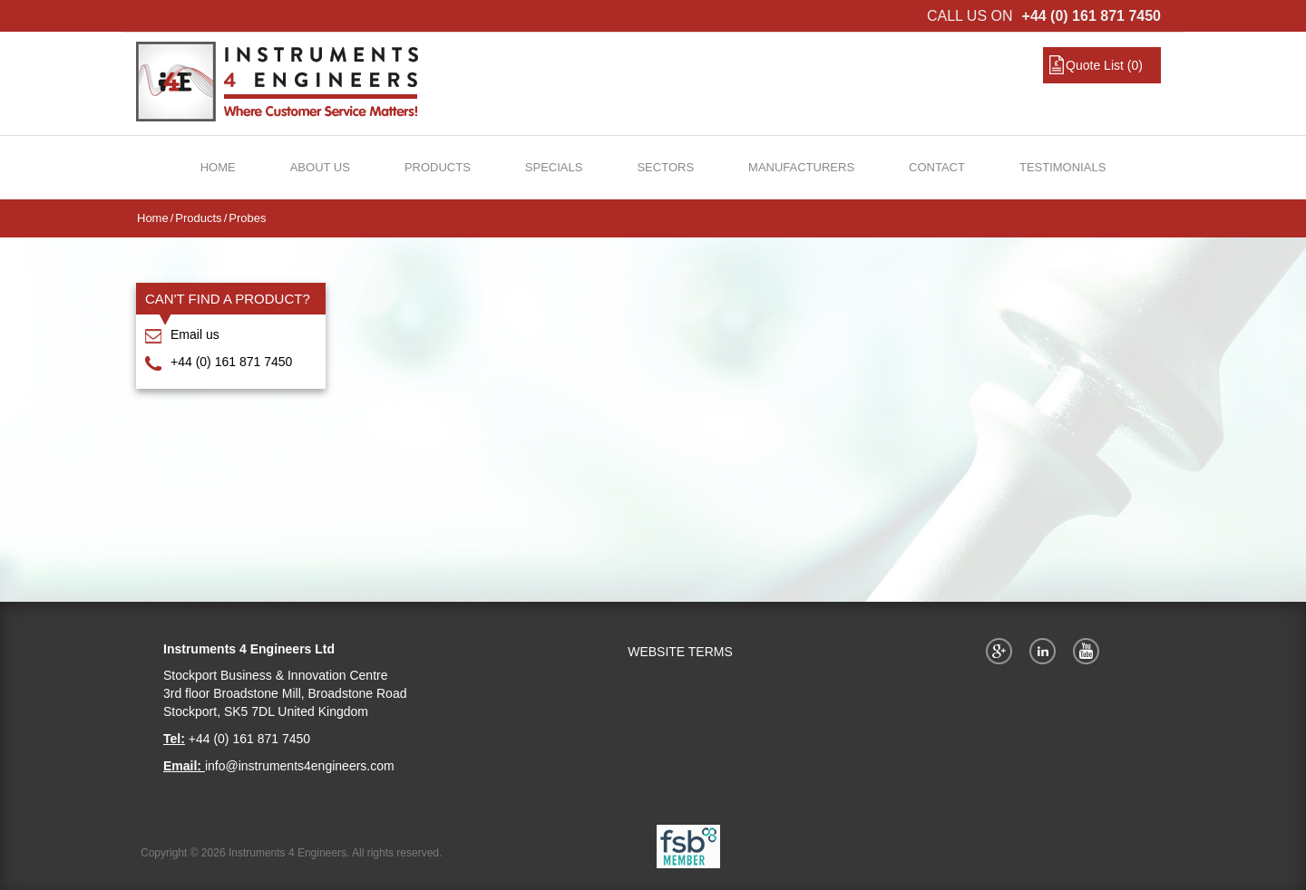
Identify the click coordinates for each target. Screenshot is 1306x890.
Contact (937, 167)
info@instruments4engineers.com (300, 766)
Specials (554, 167)
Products (437, 167)
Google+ (1002, 651)
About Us (320, 167)
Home (218, 167)
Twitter (1045, 651)
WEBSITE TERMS (680, 651)
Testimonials (1062, 167)
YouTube (1089, 651)
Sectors (665, 167)
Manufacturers (801, 167)
